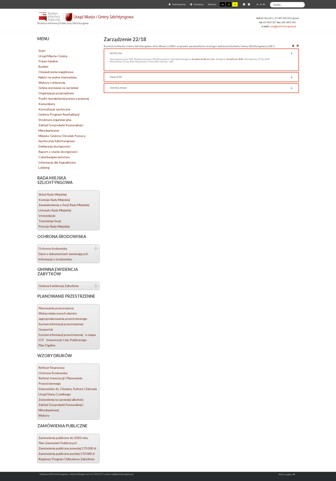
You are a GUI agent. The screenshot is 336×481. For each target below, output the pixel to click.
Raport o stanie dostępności (58, 152)
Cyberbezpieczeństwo (54, 157)
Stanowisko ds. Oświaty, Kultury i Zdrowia (67, 389)
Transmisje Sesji (49, 221)
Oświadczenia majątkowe (56, 72)
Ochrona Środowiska (53, 373)
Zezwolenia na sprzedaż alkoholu (61, 399)
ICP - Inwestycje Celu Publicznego (62, 340)
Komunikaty (46, 104)
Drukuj (293, 45)
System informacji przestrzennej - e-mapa (67, 335)
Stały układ (244, 4)
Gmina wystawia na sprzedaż (58, 88)
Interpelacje (46, 215)
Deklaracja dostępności (54, 146)
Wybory (43, 415)
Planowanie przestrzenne (56, 308)
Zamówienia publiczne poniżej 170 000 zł (66, 454)
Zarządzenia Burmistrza (203, 59)
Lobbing (44, 167)
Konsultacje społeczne (54, 109)
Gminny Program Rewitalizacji (58, 114)
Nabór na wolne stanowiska (57, 77)
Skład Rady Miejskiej (52, 194)
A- (258, 4)
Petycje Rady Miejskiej (54, 226)
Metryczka (116, 53)
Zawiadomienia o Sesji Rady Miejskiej (63, 205)
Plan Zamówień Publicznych (57, 443)
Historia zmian (118, 88)
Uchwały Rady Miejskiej (54, 210)
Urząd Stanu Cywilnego (54, 394)
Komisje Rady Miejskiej (54, 200)
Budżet (43, 66)
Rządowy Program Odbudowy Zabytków (66, 459)
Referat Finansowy (51, 367)
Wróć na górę (287, 474)
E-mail (298, 45)
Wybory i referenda (51, 82)
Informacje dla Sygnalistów (57, 162)
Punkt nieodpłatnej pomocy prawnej (63, 98)
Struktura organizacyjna (54, 120)
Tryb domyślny (177, 4)
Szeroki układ (249, 4)
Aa (222, 4)
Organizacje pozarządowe (56, 93)
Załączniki (116, 77)
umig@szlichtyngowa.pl (283, 26)
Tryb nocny (196, 4)
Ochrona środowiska (52, 248)
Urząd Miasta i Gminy (53, 56)
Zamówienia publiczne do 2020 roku (63, 438)
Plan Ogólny (46, 345)
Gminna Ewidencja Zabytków (58, 286)
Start (42, 51)
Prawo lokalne (48, 61)
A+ (264, 4)
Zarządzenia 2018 (234, 59)
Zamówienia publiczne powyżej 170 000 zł (67, 448)
